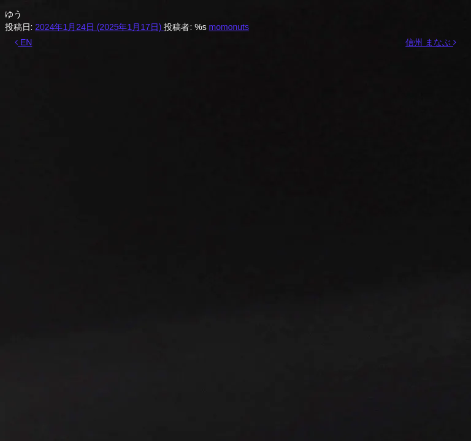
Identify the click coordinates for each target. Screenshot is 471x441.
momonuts (229, 27)
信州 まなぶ (430, 42)
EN (23, 42)
